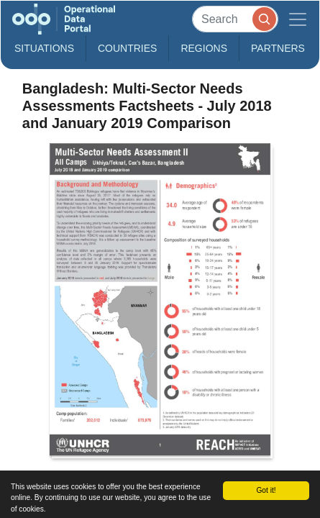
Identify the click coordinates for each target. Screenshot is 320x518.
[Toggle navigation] (297, 19)
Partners (278, 48)
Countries (127, 48)
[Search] (235, 19)
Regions (203, 48)
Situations (44, 48)
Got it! (265, 490)
